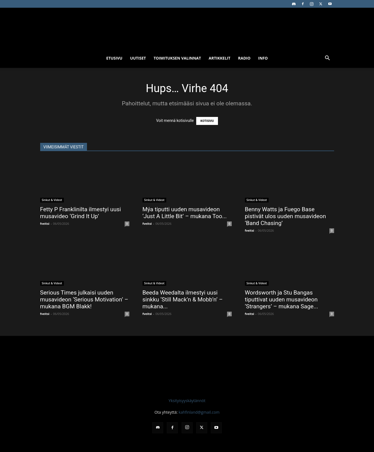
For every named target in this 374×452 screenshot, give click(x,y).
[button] (327, 58)
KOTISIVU (207, 121)
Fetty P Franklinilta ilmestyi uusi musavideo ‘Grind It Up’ (80, 213)
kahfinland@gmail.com (199, 412)
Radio (244, 58)
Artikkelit (219, 58)
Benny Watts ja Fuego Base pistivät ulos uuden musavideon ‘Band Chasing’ (285, 216)
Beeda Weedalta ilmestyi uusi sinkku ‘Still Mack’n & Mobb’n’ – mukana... (183, 299)
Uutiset (138, 58)
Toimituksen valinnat (177, 58)
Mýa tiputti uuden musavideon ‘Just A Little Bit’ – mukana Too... (185, 213)
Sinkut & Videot (52, 200)
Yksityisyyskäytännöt (187, 400)
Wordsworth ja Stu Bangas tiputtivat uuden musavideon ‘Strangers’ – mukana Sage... (281, 299)
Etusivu (114, 58)
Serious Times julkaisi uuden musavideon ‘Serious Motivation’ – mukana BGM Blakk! (84, 299)
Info (263, 58)
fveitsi (45, 223)
